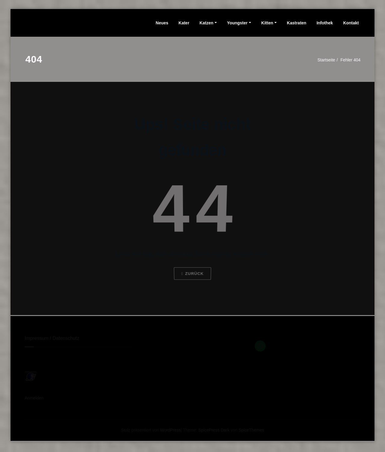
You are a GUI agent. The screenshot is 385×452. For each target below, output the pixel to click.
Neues (162, 22)
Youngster (237, 22)
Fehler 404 (352, 59)
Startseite (326, 59)
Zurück (192, 277)
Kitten (267, 22)
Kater (184, 22)
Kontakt (351, 22)
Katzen (206, 22)
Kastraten (296, 22)
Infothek (324, 22)
